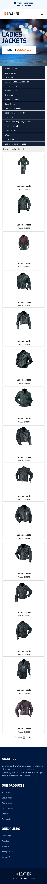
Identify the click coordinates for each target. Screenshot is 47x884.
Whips (7, 135)
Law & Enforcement (13, 108)
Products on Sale (12, 126)
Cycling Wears (7, 808)
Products (5, 846)
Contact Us (6, 857)
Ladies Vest (9, 77)
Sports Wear (7, 793)
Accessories (10, 139)
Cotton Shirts (10, 130)
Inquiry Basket (7, 852)
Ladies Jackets (24, 50)
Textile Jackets (11, 95)
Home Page (6, 836)
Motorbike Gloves (12, 99)
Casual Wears (7, 798)
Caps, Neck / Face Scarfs (15, 113)
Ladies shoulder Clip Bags (15, 144)
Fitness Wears (7, 803)
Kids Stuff (9, 117)
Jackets (5, 814)
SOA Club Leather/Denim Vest (17, 82)
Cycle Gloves (10, 104)
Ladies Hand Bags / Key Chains (17, 121)
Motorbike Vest (11, 90)
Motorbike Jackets (12, 68)
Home (9, 50)
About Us (5, 841)
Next (30, 737)
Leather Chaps (11, 86)
